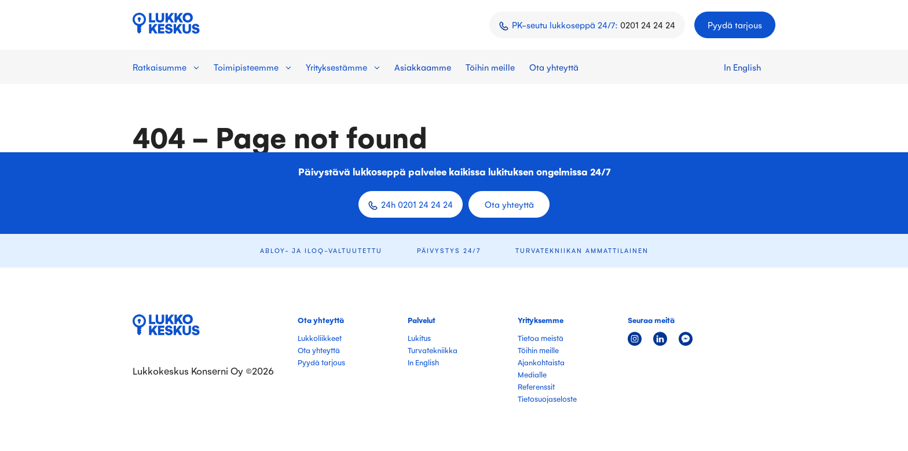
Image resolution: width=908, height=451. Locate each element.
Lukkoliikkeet (320, 338)
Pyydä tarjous (735, 24)
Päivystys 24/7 (449, 250)
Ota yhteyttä (554, 66)
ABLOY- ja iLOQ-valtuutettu (321, 250)
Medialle (532, 374)
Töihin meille (490, 66)
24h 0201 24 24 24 (417, 204)
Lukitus (419, 338)
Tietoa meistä (540, 338)
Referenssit (536, 386)
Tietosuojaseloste (547, 399)
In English (742, 66)
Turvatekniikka (432, 350)
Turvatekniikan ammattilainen (582, 250)
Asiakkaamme (422, 66)
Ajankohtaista (541, 362)
